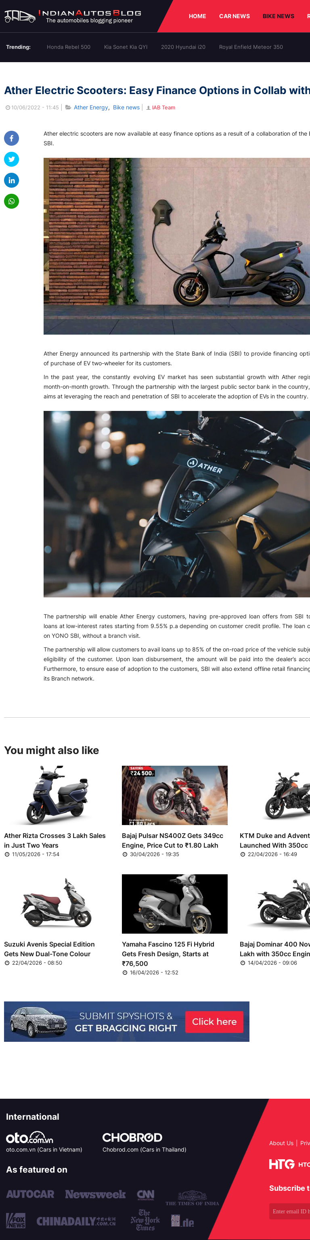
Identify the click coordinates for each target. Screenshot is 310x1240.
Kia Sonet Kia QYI (125, 47)
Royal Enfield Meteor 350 (251, 47)
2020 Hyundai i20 (183, 47)
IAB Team (160, 107)
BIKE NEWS (278, 16)
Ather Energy (91, 107)
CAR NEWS (234, 16)
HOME (197, 16)
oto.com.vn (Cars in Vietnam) (44, 1149)
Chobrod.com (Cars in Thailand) (144, 1149)
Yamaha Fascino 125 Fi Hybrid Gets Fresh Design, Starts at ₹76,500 (168, 954)
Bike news (126, 107)
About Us (281, 1142)
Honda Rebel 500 (68, 47)
